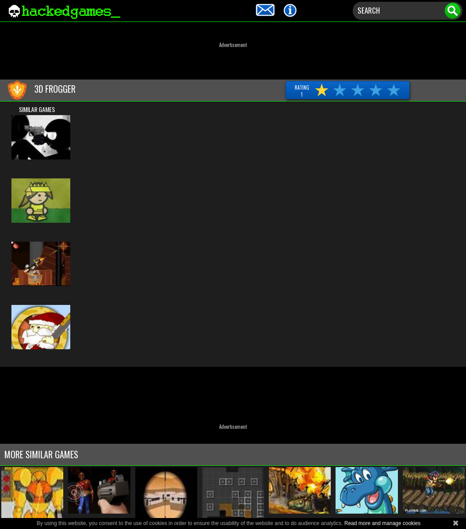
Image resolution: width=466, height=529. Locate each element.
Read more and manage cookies (382, 523)
